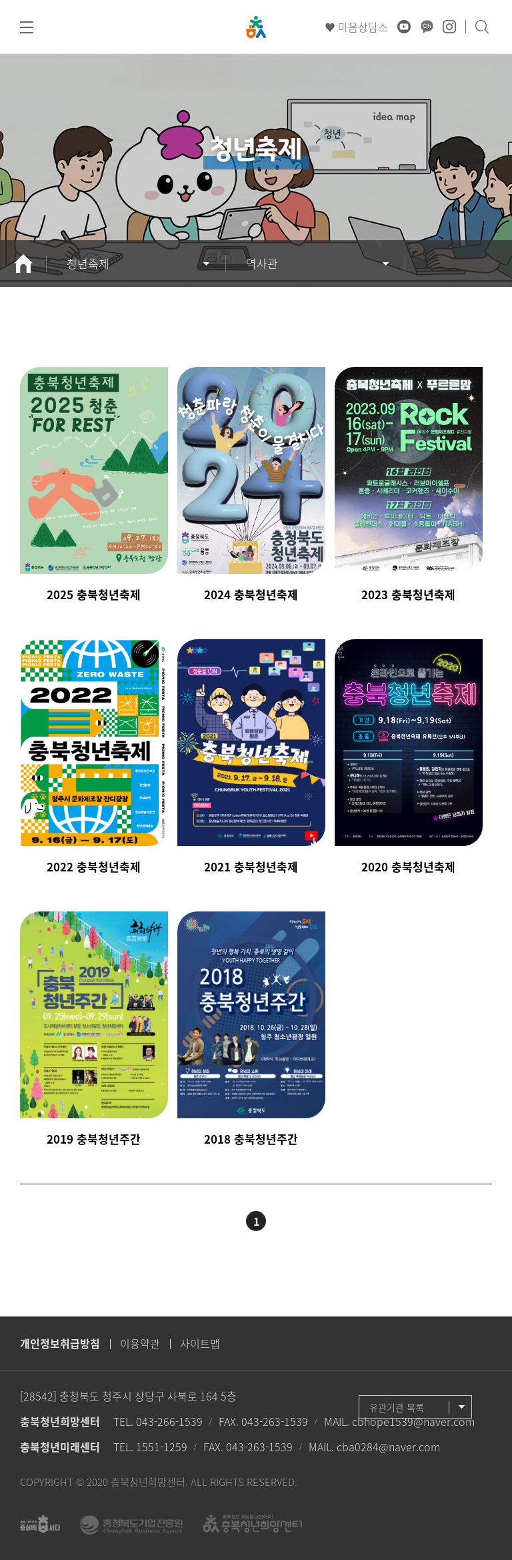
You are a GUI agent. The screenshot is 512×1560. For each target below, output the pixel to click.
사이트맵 (200, 1343)
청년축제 (88, 263)
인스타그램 (449, 26)
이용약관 (140, 1343)
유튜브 (404, 26)
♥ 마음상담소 (356, 26)
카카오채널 (426, 26)
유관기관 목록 (396, 1407)
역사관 (262, 263)
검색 (482, 26)
